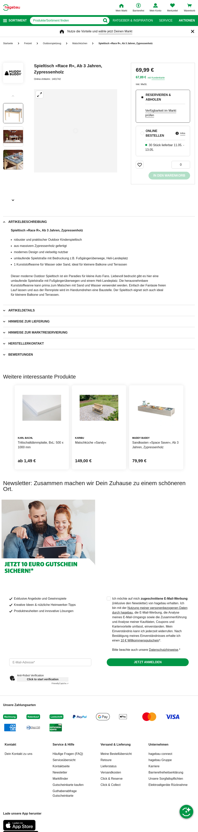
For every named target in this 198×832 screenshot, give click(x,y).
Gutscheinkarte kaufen (68, 784)
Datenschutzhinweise (163, 649)
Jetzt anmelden (147, 662)
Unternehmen (158, 744)
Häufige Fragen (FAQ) (68, 753)
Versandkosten (111, 772)
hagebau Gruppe (160, 760)
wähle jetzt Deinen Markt (115, 31)
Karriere (154, 766)
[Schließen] (192, 31)
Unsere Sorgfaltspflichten (165, 778)
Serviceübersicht (64, 760)
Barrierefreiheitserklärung (165, 772)
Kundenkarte (158, 77)
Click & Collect (110, 784)
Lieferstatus (109, 766)
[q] (65, 20)
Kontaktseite (61, 766)
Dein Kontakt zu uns (18, 753)
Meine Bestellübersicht (116, 753)
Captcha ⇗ (60, 683)
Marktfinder (60, 778)
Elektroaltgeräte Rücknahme (168, 784)
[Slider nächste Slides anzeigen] (13, 198)
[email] (50, 662)
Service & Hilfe (63, 744)
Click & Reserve (112, 778)
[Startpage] (11, 7)
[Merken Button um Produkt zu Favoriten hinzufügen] (139, 165)
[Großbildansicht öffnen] (75, 130)
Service (165, 20)
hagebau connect (160, 753)
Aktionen (187, 20)
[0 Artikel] (181, 164)
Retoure (106, 760)
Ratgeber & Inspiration (133, 20)
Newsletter (60, 772)
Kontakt (10, 744)
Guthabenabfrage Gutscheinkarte (65, 793)
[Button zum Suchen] (105, 20)
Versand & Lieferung (116, 744)
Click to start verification (42, 679)
